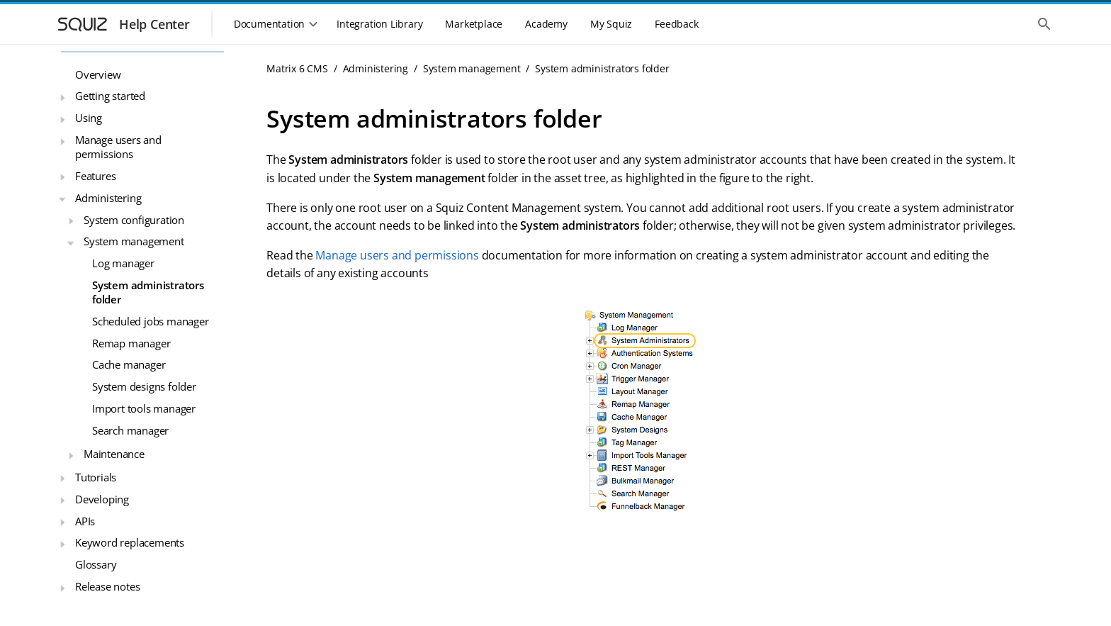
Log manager (123, 263)
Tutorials (95, 477)
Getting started (110, 96)
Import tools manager (144, 408)
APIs (85, 521)
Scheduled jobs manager (150, 321)
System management (134, 241)
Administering (108, 198)
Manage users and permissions (118, 147)
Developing (102, 499)
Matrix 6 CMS (297, 68)
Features (95, 176)
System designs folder (144, 386)
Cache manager (128, 364)
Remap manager (131, 343)
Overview (97, 74)
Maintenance (114, 454)
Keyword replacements (129, 542)
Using (88, 118)
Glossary (95, 564)
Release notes (107, 586)
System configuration (134, 220)
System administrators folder (148, 292)
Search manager (130, 430)
